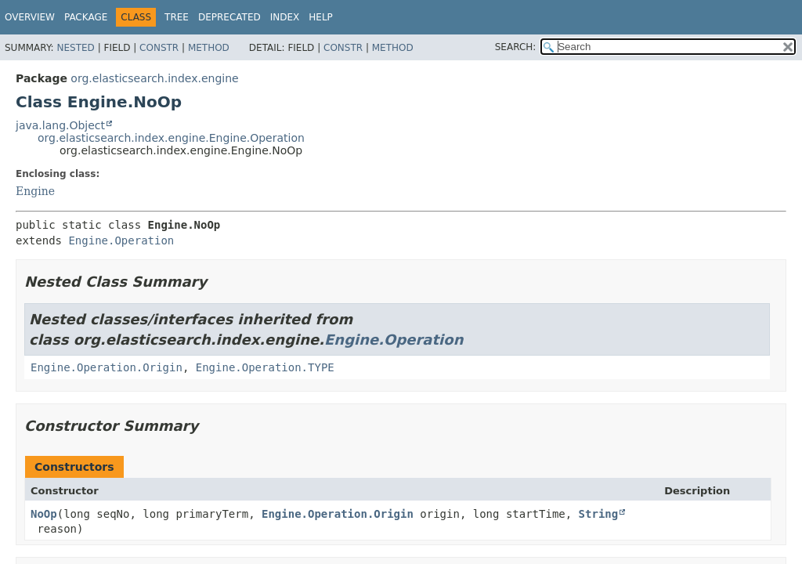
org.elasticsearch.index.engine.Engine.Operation (171, 138)
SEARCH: (515, 47)
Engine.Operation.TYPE (265, 367)
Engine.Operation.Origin (106, 367)
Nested (75, 47)
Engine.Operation (121, 240)
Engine (35, 191)
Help (321, 17)
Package (85, 17)
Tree (176, 17)
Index (285, 17)
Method (208, 47)
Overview (30, 17)
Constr (159, 47)
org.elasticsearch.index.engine (154, 78)
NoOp (44, 514)
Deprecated (229, 17)
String (599, 514)
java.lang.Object (60, 125)
